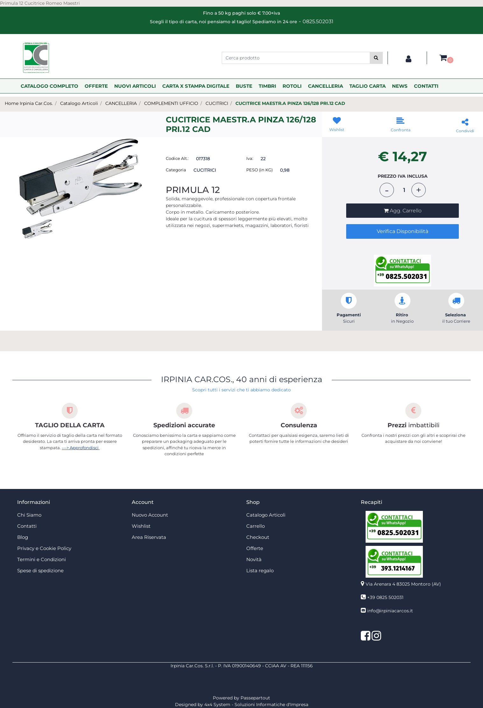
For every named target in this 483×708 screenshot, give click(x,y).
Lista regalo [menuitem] (260, 570)
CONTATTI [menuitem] (426, 86)
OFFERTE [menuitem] (96, 86)
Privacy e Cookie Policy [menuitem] (44, 548)
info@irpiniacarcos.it (390, 611)
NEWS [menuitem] (400, 86)
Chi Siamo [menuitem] (29, 515)
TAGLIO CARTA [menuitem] (367, 86)
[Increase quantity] (418, 190)
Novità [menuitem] (254, 559)
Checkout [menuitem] (257, 537)
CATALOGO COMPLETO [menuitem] (49, 86)
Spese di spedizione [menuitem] (40, 570)
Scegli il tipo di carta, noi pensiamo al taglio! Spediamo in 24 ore (223, 21)
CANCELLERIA (121, 103)
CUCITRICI (217, 103)
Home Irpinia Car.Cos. (29, 103)
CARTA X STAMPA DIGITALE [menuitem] (195, 86)
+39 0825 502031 (385, 597)
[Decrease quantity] (387, 190)
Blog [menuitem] (22, 537)
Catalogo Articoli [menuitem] (265, 515)
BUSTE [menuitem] (244, 86)
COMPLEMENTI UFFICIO (171, 103)
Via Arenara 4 (403, 584)
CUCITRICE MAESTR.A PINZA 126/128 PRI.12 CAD (290, 103)
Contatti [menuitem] (27, 526)
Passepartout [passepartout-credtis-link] (255, 698)
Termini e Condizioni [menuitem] (41, 559)
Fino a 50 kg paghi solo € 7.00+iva (241, 13)
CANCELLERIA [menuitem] (325, 86)
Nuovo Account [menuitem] (150, 515)
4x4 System (217, 704)
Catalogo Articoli (79, 103)
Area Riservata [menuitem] (149, 537)
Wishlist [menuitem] (141, 526)
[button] (376, 58)
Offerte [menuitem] (254, 548)
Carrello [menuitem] (255, 526)
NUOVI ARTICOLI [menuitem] (135, 86)
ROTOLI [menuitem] (292, 86)
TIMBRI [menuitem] (267, 86)
